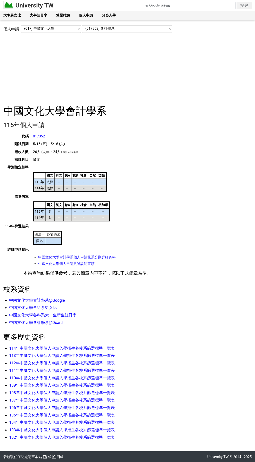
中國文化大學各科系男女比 (33, 307)
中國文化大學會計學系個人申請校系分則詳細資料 (77, 257)
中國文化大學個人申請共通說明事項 (66, 264)
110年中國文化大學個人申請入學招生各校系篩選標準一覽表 (62, 378)
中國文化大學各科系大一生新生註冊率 (42, 315)
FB (45, 457)
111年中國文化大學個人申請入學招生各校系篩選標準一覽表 (62, 370)
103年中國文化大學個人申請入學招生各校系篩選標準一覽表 (62, 429)
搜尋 (244, 5)
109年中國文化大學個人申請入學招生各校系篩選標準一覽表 (62, 385)
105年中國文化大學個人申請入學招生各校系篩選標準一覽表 (62, 415)
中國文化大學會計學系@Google (37, 300)
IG (54, 457)
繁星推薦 (63, 15)
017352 (39, 136)
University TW (34, 5)
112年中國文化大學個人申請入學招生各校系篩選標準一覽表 (62, 363)
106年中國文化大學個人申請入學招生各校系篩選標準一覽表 (62, 407)
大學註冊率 (38, 15)
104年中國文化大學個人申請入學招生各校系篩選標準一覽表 (62, 422)
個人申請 (86, 15)
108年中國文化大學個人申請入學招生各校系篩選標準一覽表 (62, 392)
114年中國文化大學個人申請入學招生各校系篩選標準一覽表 (62, 348)
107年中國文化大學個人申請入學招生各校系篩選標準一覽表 (62, 400)
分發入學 (109, 15)
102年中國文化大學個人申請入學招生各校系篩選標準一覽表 (62, 437)
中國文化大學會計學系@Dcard (36, 322)
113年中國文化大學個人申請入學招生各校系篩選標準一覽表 (62, 355)
